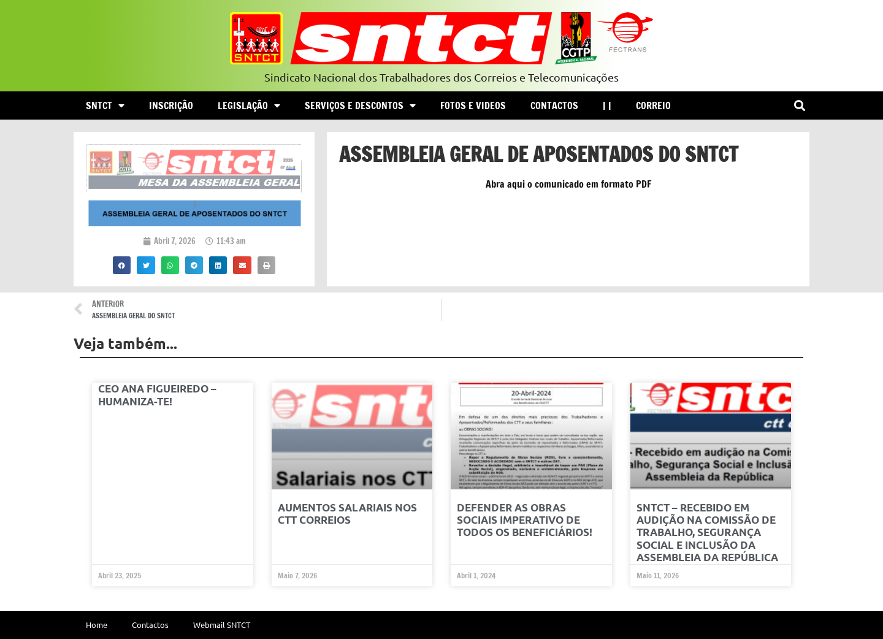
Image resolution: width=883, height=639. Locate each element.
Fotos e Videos (473, 105)
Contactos (554, 105)
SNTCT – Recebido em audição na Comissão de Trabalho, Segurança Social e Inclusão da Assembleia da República (707, 532)
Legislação (249, 105)
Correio (653, 105)
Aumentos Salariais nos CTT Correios (347, 513)
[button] (799, 106)
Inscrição (171, 105)
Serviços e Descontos (360, 105)
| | (607, 105)
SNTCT (105, 105)
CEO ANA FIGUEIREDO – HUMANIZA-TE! (157, 394)
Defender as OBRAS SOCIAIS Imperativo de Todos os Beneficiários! (524, 520)
